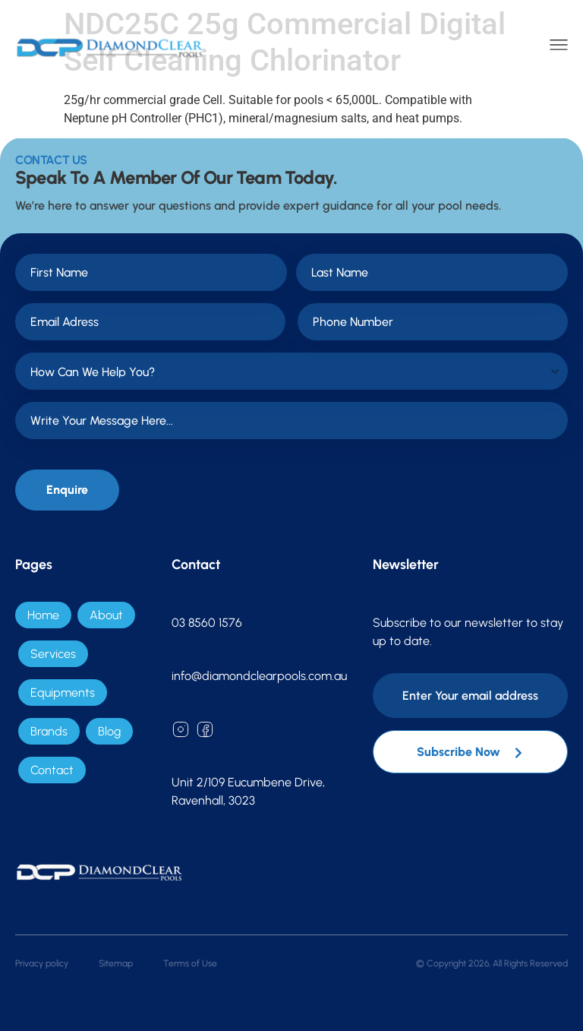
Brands (49, 731)
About (106, 615)
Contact (52, 770)
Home (43, 615)
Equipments (62, 692)
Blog (109, 731)
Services (53, 654)
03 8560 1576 (207, 622)
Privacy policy (41, 963)
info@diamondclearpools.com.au (259, 676)
